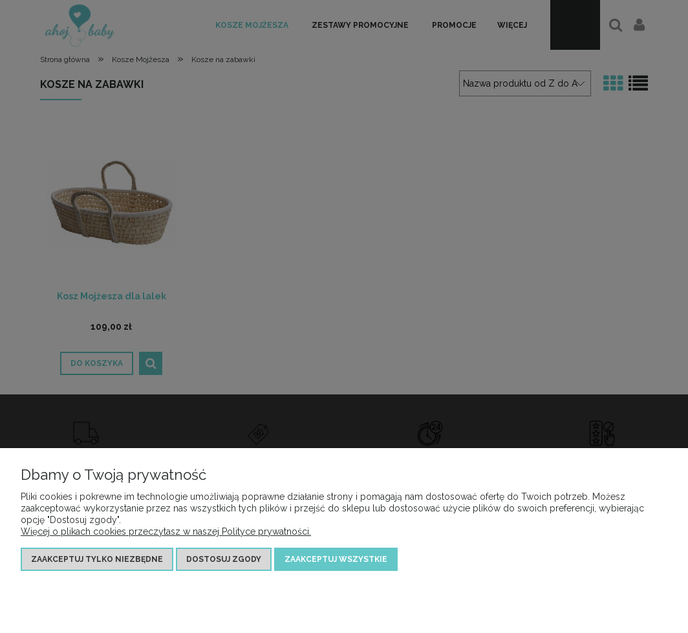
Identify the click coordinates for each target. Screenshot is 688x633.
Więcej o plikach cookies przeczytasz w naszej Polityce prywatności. (166, 531)
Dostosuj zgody (223, 559)
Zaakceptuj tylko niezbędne (97, 559)
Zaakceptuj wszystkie (336, 559)
